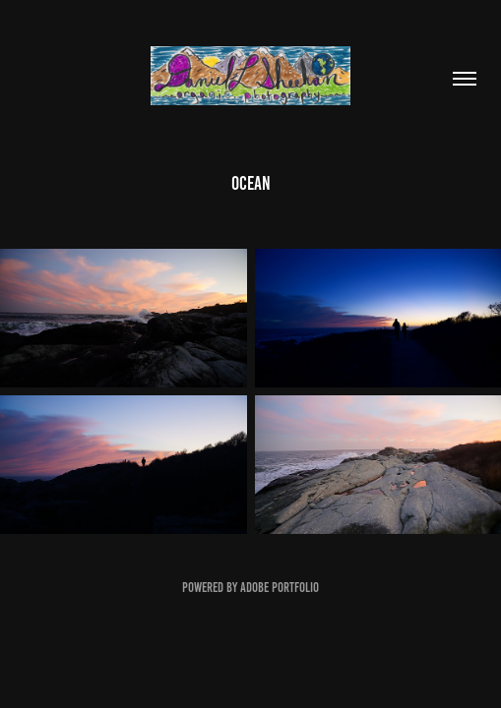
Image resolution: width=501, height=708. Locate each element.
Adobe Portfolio (279, 587)
